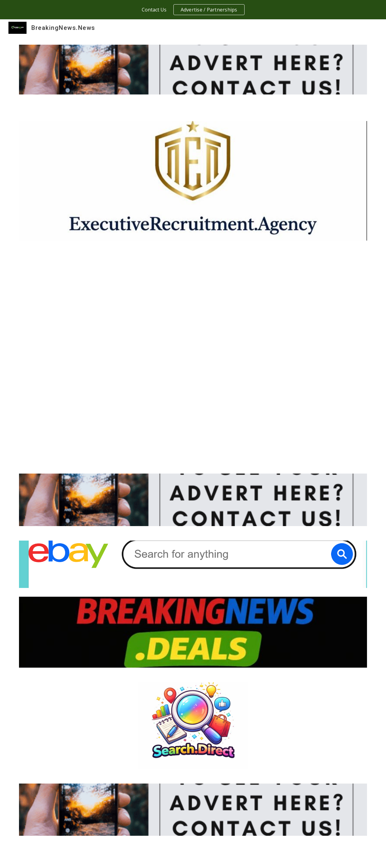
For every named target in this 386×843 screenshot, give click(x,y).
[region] (193, 9)
